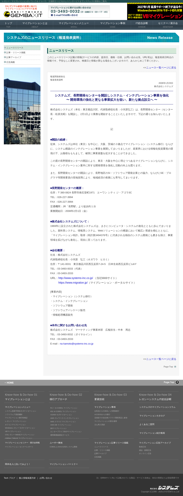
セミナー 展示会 (168, 25)
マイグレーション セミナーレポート (19, 447)
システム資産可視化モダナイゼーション (20, 411)
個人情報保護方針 (27, 478)
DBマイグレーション (58, 428)
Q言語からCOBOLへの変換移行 (106, 411)
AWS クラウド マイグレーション (63, 422)
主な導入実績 (99, 425)
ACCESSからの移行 (102, 414)
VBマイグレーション (13, 431)
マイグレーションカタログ (152, 415)
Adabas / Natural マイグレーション (18, 438)
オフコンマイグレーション (15, 425)
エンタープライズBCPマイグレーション (66, 432)
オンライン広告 (145, 453)
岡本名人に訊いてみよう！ (17, 464)
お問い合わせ (45, 478)
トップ (8, 25)
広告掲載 (10, 62)
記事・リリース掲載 (15, 52)
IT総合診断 (142, 25)
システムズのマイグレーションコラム (157, 407)
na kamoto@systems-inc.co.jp (76, 343)
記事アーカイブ (13, 57)
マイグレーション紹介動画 (152, 433)
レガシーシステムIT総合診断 (155, 399)
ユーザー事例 (56, 443)
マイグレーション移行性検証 (16, 418)
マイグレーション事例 (112, 25)
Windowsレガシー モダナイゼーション (20, 428)
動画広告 (142, 447)
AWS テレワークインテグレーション (64, 418)
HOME (10, 382)
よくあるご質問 (146, 424)
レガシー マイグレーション (15, 421)
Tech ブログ (9, 478)
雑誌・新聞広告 (145, 450)
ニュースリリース (14, 48)
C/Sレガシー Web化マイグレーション (19, 435)
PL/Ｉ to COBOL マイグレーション (63, 408)
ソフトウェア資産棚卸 (13, 414)
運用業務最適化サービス (59, 435)
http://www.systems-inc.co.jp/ (75, 278)
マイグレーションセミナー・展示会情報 (22, 443)
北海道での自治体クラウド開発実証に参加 (110, 418)
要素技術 (99, 399)
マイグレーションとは (35, 25)
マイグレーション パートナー (64, 464)
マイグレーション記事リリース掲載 (111, 443)
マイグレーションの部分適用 (105, 421)
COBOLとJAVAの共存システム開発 (63, 447)
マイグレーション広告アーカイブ (155, 443)
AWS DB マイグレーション (60, 425)
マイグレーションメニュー (74, 25)
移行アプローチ (58, 399)
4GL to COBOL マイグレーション (63, 411)
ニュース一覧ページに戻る (161, 67)
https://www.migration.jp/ (73, 282)
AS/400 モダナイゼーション (61, 415)
